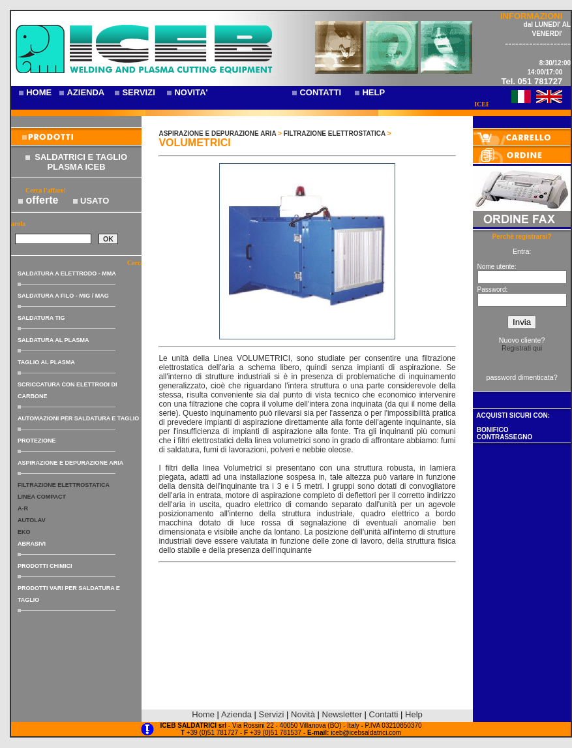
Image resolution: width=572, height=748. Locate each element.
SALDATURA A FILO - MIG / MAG (63, 295)
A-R (23, 508)
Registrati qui (522, 348)
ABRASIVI (32, 543)
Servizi (272, 714)
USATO (94, 201)
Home (203, 714)
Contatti (384, 714)
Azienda (236, 714)
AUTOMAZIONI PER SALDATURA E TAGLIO (78, 418)
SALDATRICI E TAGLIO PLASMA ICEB (81, 162)
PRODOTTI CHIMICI (45, 566)
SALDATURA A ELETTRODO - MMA (67, 273)
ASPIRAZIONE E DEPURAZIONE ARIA (70, 463)
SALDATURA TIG (41, 318)
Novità (303, 714)
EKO (24, 532)
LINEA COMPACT (42, 496)
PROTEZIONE (37, 440)
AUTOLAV (32, 520)
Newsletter (342, 714)
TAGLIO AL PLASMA (46, 362)
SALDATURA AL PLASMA (53, 340)
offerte (42, 200)
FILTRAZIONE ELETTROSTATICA (64, 485)
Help (414, 714)
